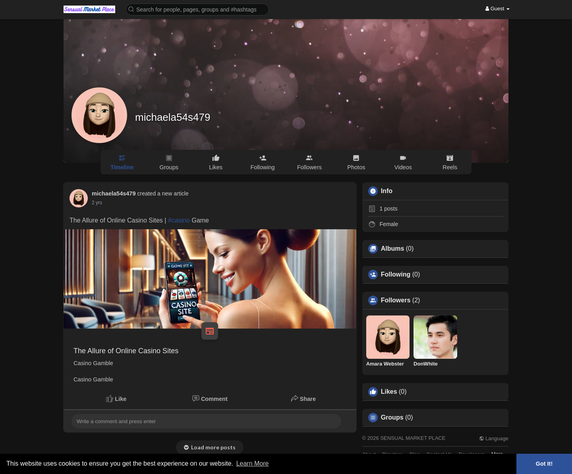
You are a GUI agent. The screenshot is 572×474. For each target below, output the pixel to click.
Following (396, 274)
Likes (389, 392)
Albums (392, 249)
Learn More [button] (252, 463)
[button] (197, 8)
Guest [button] (497, 9)
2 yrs (97, 202)
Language (493, 438)
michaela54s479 (172, 117)
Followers (396, 300)
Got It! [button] (544, 463)
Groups (392, 417)
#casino (179, 220)
